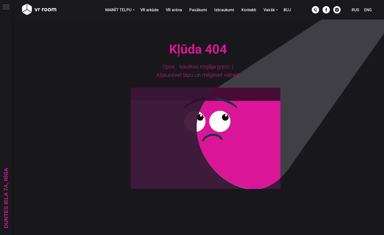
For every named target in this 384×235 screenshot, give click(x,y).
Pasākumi (198, 10)
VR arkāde (149, 10)
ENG (368, 10)
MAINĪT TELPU (118, 10)
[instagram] (337, 9)
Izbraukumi (224, 10)
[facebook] (326, 9)
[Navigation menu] (6, 7)
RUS (355, 10)
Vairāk (269, 10)
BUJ (287, 10)
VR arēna (174, 10)
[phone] (315, 9)
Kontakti (248, 10)
